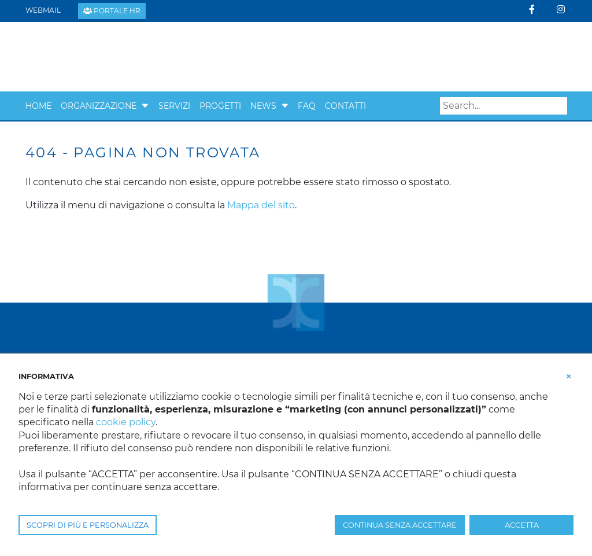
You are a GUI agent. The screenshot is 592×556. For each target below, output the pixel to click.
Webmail (43, 10)
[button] (145, 106)
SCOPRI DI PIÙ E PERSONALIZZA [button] (88, 525)
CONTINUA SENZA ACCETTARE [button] (400, 525)
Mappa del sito (261, 205)
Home (38, 106)
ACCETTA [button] (522, 525)
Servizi (174, 106)
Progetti (220, 106)
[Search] (503, 106)
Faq (307, 106)
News (263, 106)
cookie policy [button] (126, 422)
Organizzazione (98, 106)
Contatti (345, 106)
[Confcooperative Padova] (115, 55)
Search (558, 106)
